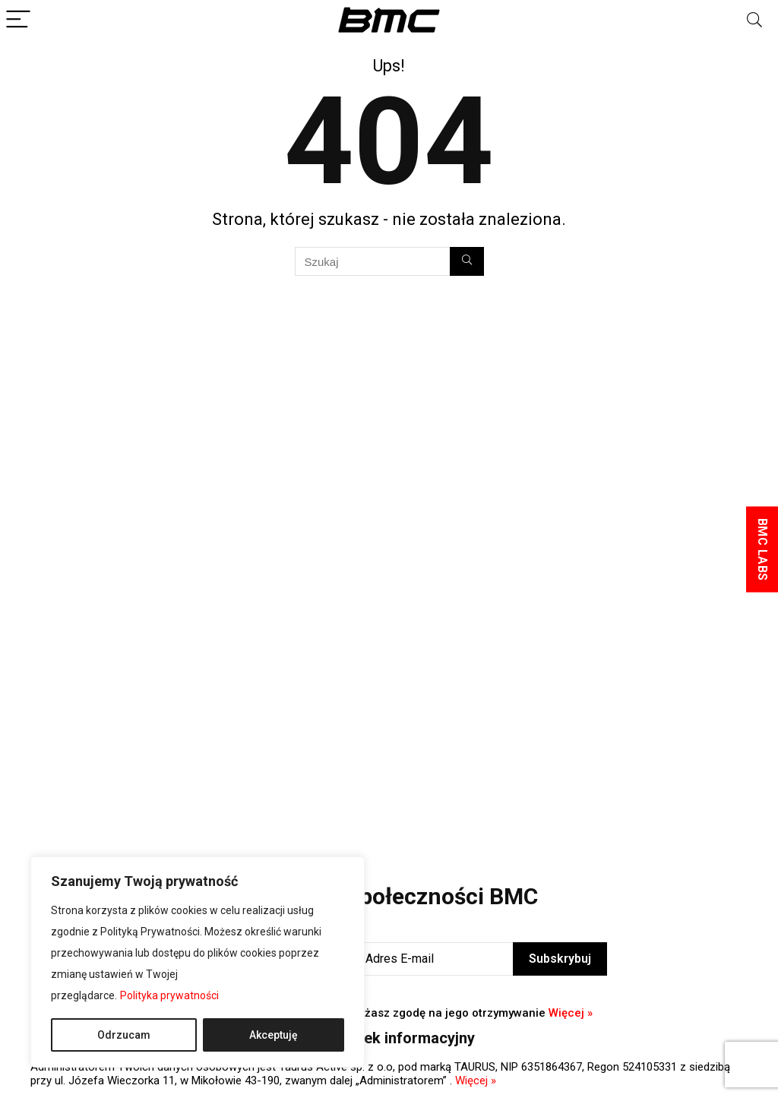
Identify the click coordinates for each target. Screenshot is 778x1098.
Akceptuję (273, 1035)
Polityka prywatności (169, 995)
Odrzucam (123, 1035)
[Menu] (18, 20)
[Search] (754, 20)
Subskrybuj (560, 958)
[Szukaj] (467, 261)
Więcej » (571, 1013)
